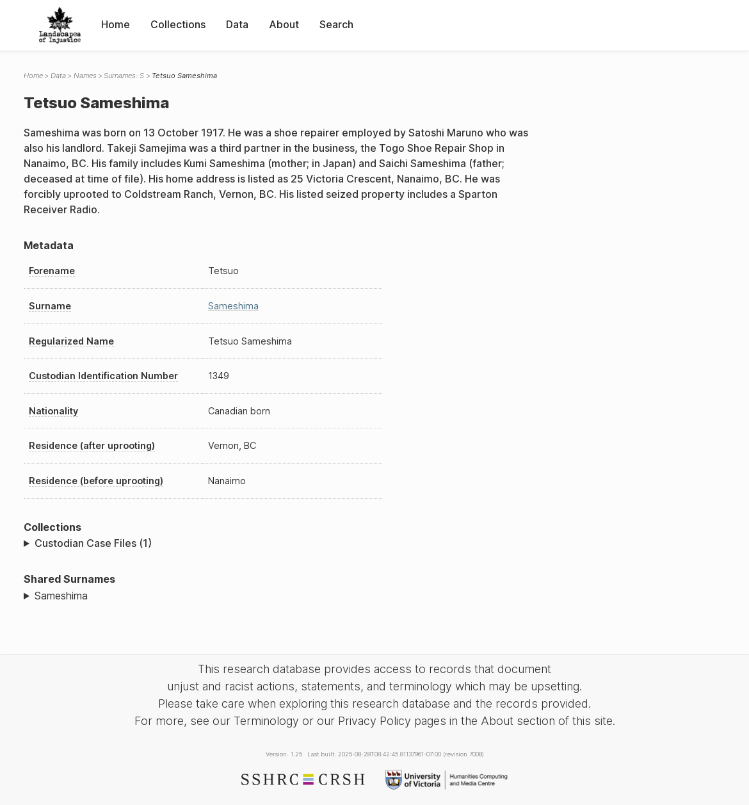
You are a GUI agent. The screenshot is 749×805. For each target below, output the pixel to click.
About (284, 24)
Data (237, 24)
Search (336, 24)
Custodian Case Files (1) (93, 543)
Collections (177, 24)
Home (115, 24)
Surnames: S (124, 75)
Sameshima (233, 305)
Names (85, 75)
